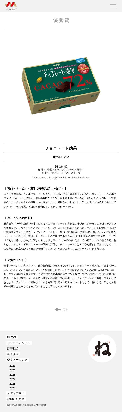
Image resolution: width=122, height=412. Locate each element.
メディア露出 (16, 393)
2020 (12, 388)
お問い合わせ (16, 398)
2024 (12, 370)
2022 (12, 379)
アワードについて (18, 342)
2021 (12, 383)
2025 (12, 365)
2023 (12, 374)
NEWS (11, 337)
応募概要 (13, 348)
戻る (65, 309)
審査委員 (13, 354)
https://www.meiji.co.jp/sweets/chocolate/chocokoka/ (61, 177)
